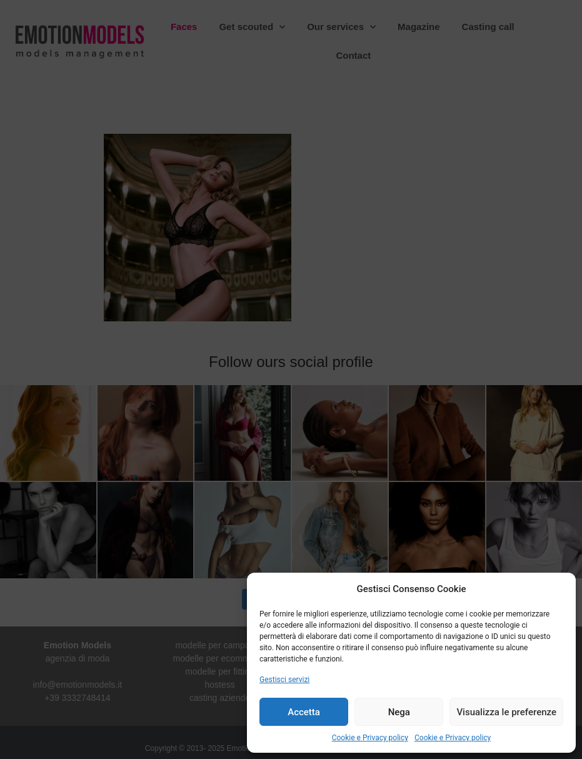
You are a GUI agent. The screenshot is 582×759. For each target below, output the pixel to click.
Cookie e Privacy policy (370, 737)
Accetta (304, 712)
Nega (399, 712)
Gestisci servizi (284, 679)
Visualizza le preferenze (506, 712)
